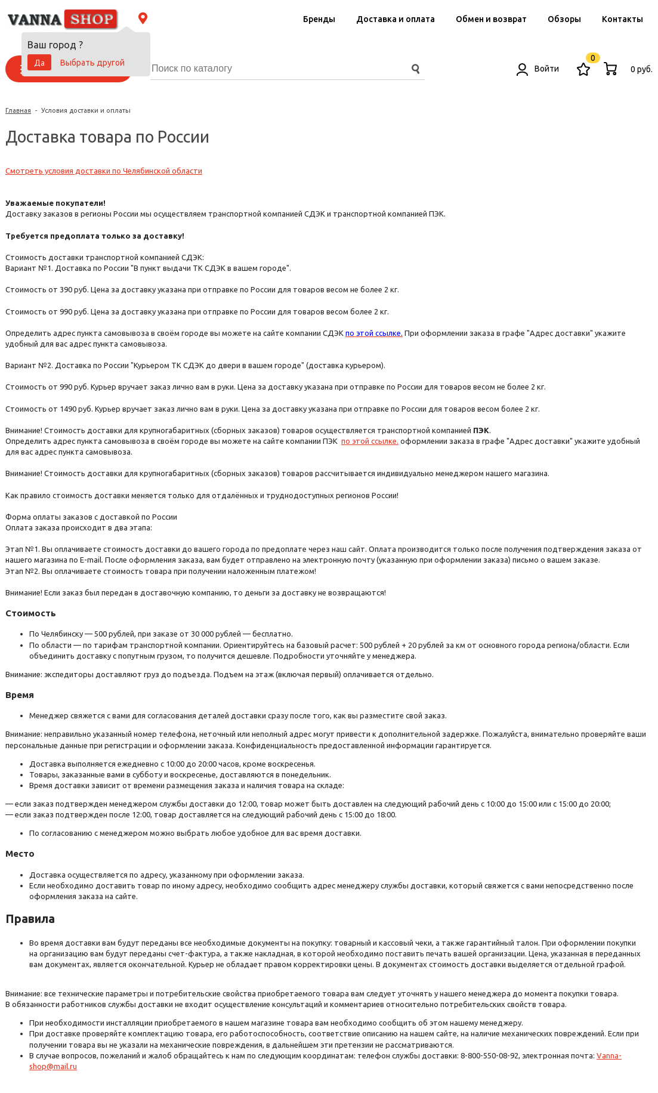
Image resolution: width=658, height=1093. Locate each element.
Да (39, 62)
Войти (538, 68)
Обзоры (564, 19)
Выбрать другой (92, 62)
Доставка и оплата (395, 19)
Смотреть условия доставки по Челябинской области (103, 170)
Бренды (319, 19)
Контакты (622, 19)
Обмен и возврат (491, 19)
